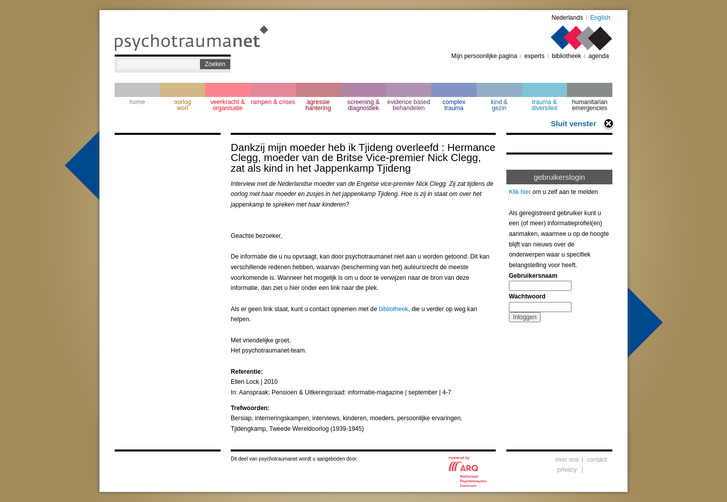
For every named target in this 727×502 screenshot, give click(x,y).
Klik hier (520, 191)
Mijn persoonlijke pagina (484, 56)
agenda (598, 56)
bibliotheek (566, 56)
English (600, 17)
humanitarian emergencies (589, 105)
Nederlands (567, 17)
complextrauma (454, 105)
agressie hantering (318, 105)
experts (535, 56)
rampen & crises (273, 102)
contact (597, 459)
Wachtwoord (527, 296)
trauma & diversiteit (544, 105)
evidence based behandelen (408, 105)
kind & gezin (499, 105)
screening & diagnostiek (363, 105)
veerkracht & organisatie (228, 105)
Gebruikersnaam (533, 275)
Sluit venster (573, 123)
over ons (567, 459)
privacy (567, 469)
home (137, 102)
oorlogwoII (182, 105)
